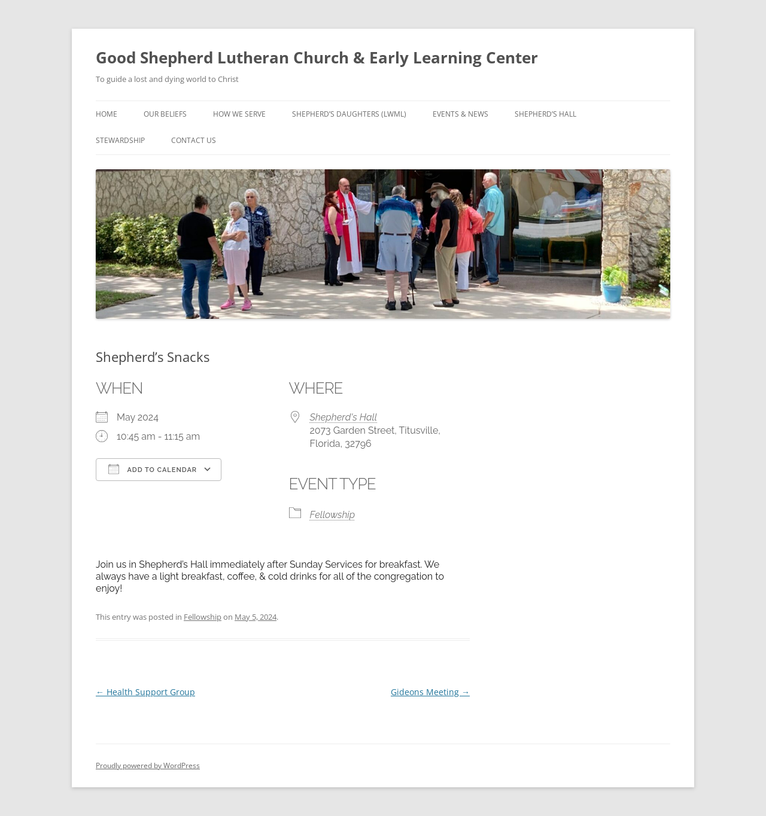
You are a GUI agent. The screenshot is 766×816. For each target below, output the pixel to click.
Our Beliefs (165, 114)
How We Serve (239, 114)
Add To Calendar (152, 469)
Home (106, 114)
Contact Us (193, 140)
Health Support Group (145, 692)
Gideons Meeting (430, 692)
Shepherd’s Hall (545, 114)
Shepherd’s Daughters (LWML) (349, 114)
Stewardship (120, 140)
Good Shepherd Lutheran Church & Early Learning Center (317, 57)
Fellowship (332, 514)
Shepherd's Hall (344, 417)
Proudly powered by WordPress (148, 765)
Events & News (460, 114)
